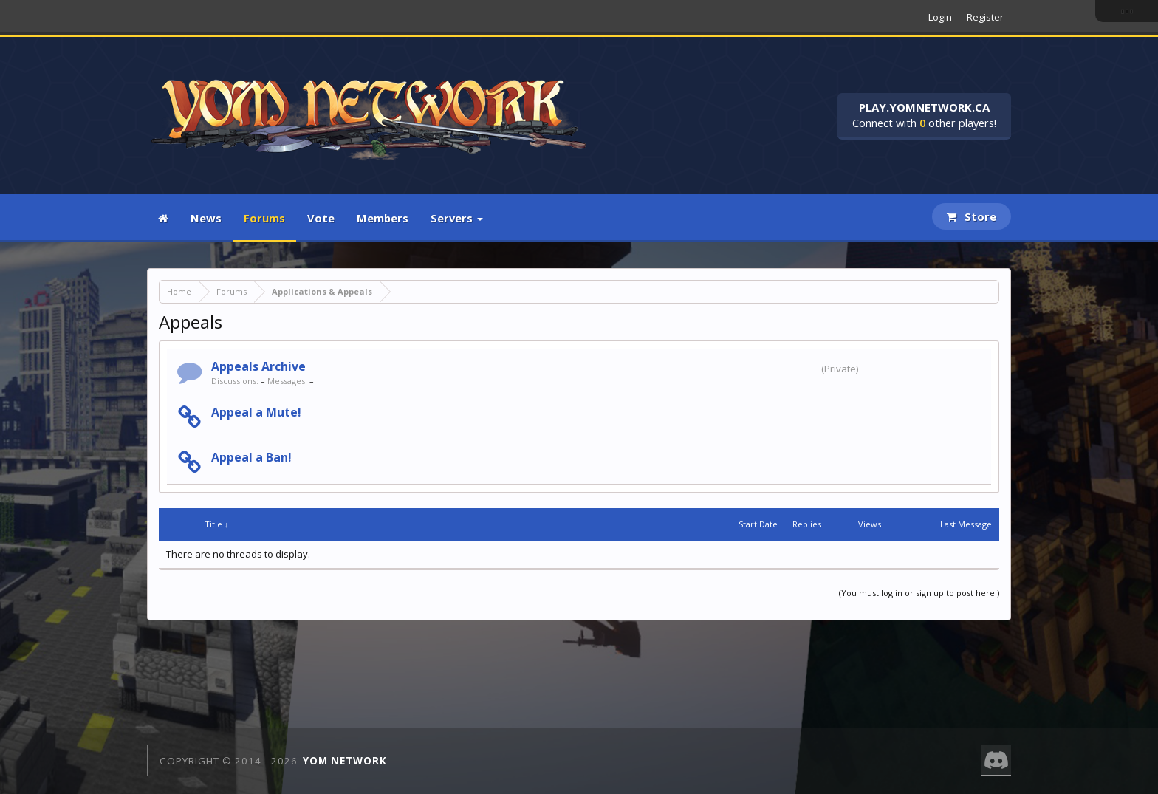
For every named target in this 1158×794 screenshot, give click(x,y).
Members (382, 218)
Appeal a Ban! (251, 457)
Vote (321, 218)
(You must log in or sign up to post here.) (919, 592)
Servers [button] (457, 218)
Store (971, 216)
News (206, 218)
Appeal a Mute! (256, 412)
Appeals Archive (258, 366)
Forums (264, 218)
